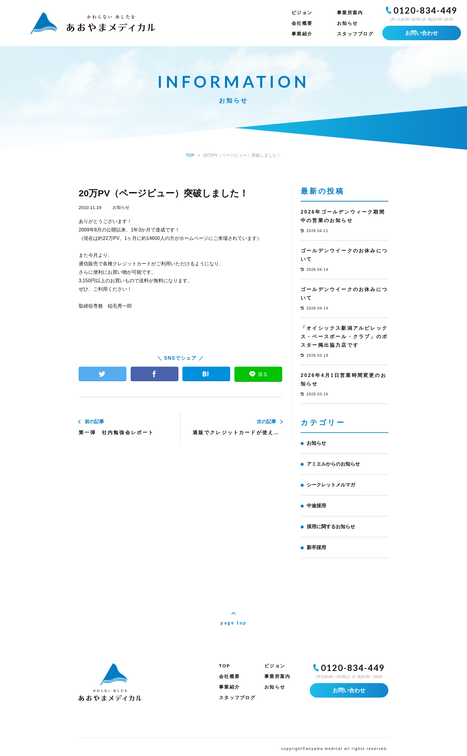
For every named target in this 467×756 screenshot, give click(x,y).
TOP (224, 665)
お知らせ (347, 23)
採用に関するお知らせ (331, 526)
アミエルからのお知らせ (333, 463)
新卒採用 (316, 547)
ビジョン (302, 12)
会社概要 (302, 23)
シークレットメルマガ (331, 484)
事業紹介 (302, 33)
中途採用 (316, 505)
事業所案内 (350, 12)
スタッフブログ (355, 33)
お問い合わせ (421, 33)
